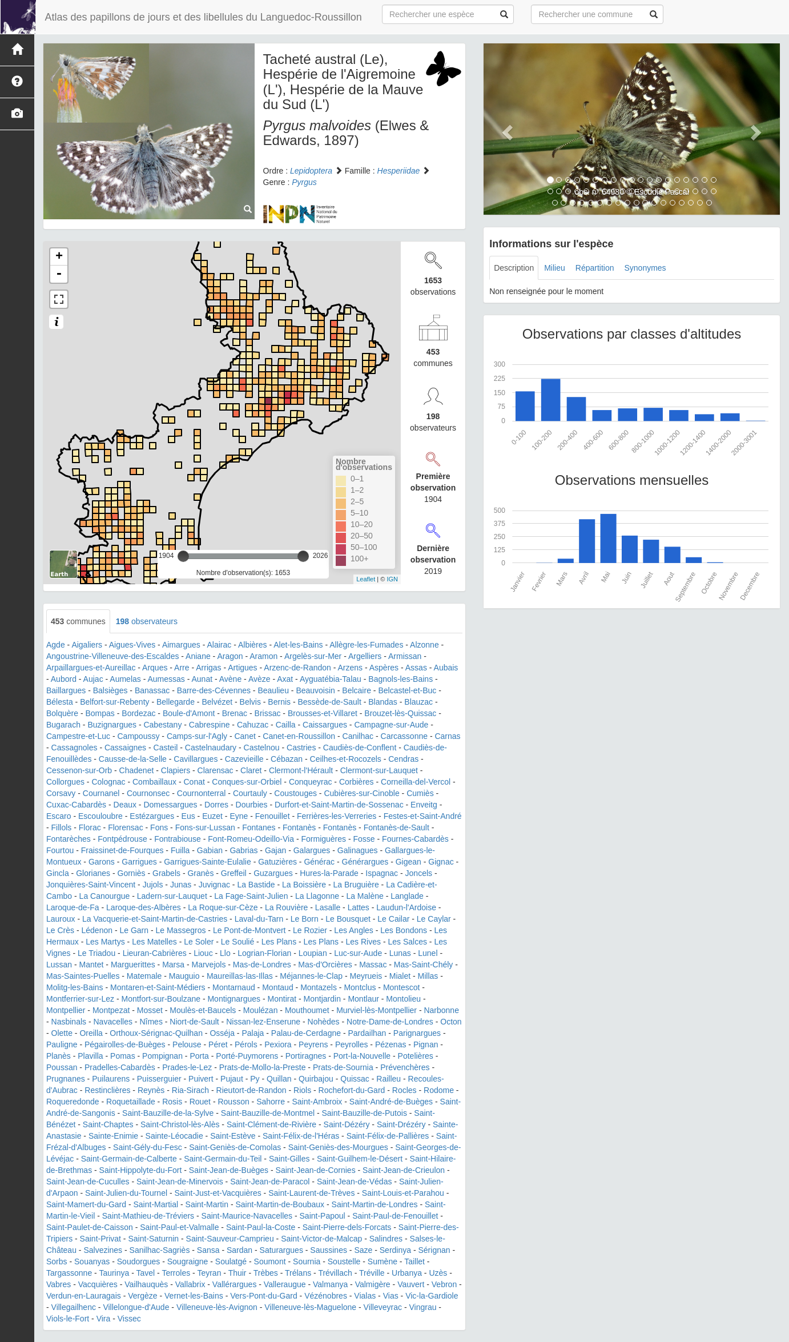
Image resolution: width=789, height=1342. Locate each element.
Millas (428, 976)
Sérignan (434, 1250)
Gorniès (132, 873)
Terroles (176, 1272)
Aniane (198, 656)
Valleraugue (285, 1284)
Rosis (172, 1101)
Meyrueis (365, 976)
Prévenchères (404, 1067)
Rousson (233, 1101)
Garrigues (139, 861)
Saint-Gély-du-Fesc (147, 1147)
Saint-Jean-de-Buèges (228, 1170)
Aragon (230, 656)
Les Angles (353, 930)
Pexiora (277, 1044)
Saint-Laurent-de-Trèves (311, 1193)
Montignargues (233, 998)
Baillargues (66, 690)
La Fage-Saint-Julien (251, 896)
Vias (390, 1295)
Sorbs (56, 1261)
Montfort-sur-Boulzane (160, 998)
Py (254, 1078)
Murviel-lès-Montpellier (376, 1010)
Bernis (279, 701)
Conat (194, 781)
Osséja (222, 1033)
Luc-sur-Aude (358, 953)
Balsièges (110, 690)
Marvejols (209, 964)
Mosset (150, 1010)
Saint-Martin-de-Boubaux (279, 1204)
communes (78, 621)
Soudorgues (138, 1261)
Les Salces (407, 941)
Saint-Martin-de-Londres (375, 1204)
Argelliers (364, 656)
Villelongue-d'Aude (136, 1307)
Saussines (328, 1250)
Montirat (282, 998)
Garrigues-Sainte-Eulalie (207, 861)
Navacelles (113, 1021)
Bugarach (63, 724)
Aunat (201, 679)
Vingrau (422, 1307)
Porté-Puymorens (247, 1055)
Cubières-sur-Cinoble (361, 793)
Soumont (270, 1261)
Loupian (313, 953)
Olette (62, 1033)
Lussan (59, 964)
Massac (373, 964)
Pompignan (162, 1055)
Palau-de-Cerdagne (306, 1033)
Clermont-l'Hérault (301, 770)
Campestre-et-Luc (78, 736)
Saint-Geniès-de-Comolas (235, 1147)
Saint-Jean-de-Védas (354, 1181)
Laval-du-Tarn (259, 918)
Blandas (382, 701)
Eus (188, 816)
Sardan (239, 1250)
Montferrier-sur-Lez (80, 998)
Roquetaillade (130, 1101)
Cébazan (287, 759)
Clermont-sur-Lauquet (379, 770)
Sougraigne (187, 1261)
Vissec (129, 1318)
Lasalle (327, 907)
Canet (244, 736)
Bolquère (62, 713)
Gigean (408, 861)
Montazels (318, 987)
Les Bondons (403, 930)
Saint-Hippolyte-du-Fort (140, 1170)
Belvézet (217, 701)
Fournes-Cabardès (415, 838)
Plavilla (90, 1055)
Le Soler (199, 941)
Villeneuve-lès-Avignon (216, 1307)
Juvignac (214, 884)
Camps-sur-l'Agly (197, 736)
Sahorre (270, 1101)
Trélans (298, 1272)
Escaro (58, 816)
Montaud (277, 987)
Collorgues (65, 781)
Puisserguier (159, 1078)
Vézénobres (325, 1295)
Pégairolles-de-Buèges (125, 1044)
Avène (230, 679)
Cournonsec (148, 793)
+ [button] (59, 257)
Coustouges (295, 793)
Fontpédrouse (122, 838)
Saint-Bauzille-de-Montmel (268, 1113)
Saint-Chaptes (108, 1124)
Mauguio (184, 976)
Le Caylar (434, 918)
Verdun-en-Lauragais (83, 1295)
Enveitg (423, 804)
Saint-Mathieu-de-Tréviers (148, 1215)
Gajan (275, 850)
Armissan (404, 656)
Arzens (350, 667)
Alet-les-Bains (298, 644)
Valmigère (373, 1284)
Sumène (382, 1261)
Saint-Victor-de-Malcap (321, 1238)
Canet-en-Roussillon (299, 736)
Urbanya (407, 1272)
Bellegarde (175, 701)
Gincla (57, 873)
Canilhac (358, 736)
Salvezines (102, 1250)
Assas (416, 667)
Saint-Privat (100, 1238)
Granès (200, 873)
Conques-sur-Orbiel (246, 781)
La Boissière (304, 884)
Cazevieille (244, 759)
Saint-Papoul (322, 1215)
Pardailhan (367, 1033)
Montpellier (65, 1010)
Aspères (383, 667)
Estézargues (152, 816)
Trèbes (265, 1272)
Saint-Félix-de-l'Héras (301, 1135)
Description (514, 267)
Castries (301, 747)
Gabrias (243, 850)
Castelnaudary (210, 747)
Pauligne (62, 1044)
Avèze (259, 679)
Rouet (200, 1101)
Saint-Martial (156, 1204)
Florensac (125, 827)
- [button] (59, 274)
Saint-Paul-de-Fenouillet (395, 1215)
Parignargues (417, 1033)
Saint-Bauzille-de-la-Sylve (168, 1113)
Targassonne (69, 1272)
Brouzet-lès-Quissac (400, 713)
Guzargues (272, 873)
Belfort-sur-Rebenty (114, 701)
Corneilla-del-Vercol (415, 781)
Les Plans (278, 941)
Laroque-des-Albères (143, 907)
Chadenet (136, 770)
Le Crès (60, 930)
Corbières (356, 781)
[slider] (183, 556)
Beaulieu (273, 690)
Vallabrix (190, 1284)
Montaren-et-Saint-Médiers (158, 987)
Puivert (201, 1078)
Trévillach (335, 1272)
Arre (181, 667)
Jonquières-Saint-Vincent (90, 884)
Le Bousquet (348, 918)
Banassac (152, 690)
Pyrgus (304, 182)
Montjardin (322, 998)
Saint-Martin (207, 1204)
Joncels (418, 873)
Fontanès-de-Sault (396, 827)
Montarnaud (233, 987)
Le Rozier (310, 930)
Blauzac (418, 701)
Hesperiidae (398, 170)
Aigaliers (86, 644)
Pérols (246, 1044)
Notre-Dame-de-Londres (390, 1021)
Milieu (554, 267)
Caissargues (325, 724)
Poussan (61, 1067)
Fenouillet (272, 816)
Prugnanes (65, 1078)
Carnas (447, 736)
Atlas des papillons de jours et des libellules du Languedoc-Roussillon (202, 17)
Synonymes (645, 267)
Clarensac (216, 770)
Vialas (365, 1295)
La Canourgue (104, 896)
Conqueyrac (310, 781)
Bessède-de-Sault (329, 701)
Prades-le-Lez (187, 1067)
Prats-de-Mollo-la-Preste (262, 1067)
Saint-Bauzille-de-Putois (363, 1113)
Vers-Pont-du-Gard (263, 1295)
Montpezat (111, 1010)
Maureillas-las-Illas (240, 976)
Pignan (425, 1044)
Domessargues (170, 804)
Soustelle (344, 1261)
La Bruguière (356, 884)
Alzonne (424, 644)
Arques (154, 667)
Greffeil (234, 873)
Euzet (212, 816)
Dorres (216, 804)
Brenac (234, 713)
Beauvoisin (315, 690)
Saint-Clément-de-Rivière (271, 1124)
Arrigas (208, 667)
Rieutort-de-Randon (251, 1090)
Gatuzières (277, 861)
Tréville (372, 1272)
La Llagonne (317, 896)
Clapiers (175, 770)
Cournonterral (201, 793)
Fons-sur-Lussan (205, 827)
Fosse (364, 838)
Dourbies (252, 804)
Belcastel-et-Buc (407, 690)
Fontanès (299, 827)
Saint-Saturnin (153, 1238)
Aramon (263, 656)
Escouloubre (100, 816)
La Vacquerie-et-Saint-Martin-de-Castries (154, 918)
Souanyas (92, 1261)
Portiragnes (306, 1055)
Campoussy (139, 736)
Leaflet (365, 579)
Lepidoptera (311, 170)
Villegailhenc (73, 1307)
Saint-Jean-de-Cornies (316, 1170)
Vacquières (98, 1284)
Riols (302, 1090)
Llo (225, 953)
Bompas (100, 713)
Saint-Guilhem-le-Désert (359, 1158)
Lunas (400, 953)
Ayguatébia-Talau (330, 679)
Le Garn (133, 930)
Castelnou (262, 747)
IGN (392, 579)
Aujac (93, 679)
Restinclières (107, 1090)
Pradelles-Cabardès (119, 1067)
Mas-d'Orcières (325, 964)
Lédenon (96, 930)
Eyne (239, 816)
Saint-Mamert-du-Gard (86, 1204)
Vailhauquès (146, 1284)
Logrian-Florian (264, 953)
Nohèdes (324, 1021)
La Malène (364, 896)
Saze (363, 1250)
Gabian (210, 850)
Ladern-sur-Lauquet (172, 896)
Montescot (401, 987)
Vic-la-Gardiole (431, 1295)
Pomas (122, 1055)
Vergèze (142, 1295)
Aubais (446, 667)
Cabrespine (209, 724)
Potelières (415, 1055)
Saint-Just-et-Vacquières (217, 1193)
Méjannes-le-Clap (311, 976)
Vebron (444, 1284)
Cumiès (419, 793)
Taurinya (114, 1272)
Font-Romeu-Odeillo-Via (251, 838)
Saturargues (281, 1250)
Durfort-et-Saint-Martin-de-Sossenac (339, 804)
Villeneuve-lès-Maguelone (310, 1307)
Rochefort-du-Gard (352, 1090)
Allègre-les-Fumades (366, 644)
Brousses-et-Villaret (322, 713)
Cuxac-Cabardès (76, 804)
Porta (199, 1055)
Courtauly (250, 793)
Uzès (438, 1272)
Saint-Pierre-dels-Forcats (347, 1227)
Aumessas (165, 679)
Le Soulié (237, 941)
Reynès (151, 1090)
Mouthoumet (307, 1010)
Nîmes (150, 1021)
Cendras (403, 759)
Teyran (209, 1272)
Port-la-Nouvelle (362, 1055)
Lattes (358, 907)
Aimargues (181, 644)
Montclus (360, 987)
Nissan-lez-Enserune (263, 1021)
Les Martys (105, 941)
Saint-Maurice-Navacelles (247, 1215)
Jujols (153, 884)
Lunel (427, 953)
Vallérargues (234, 1284)
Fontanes (258, 827)
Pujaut (231, 1078)
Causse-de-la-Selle (133, 759)
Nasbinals (68, 1021)
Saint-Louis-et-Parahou (403, 1193)
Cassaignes (125, 747)
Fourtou (60, 850)
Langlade (407, 896)
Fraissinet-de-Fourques (122, 850)
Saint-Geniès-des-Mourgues (338, 1147)
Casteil (166, 747)
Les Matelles (154, 941)
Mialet (399, 976)
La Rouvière (286, 907)
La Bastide (256, 884)
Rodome (439, 1090)
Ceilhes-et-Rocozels (345, 759)
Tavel (145, 1272)
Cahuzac (252, 724)
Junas (180, 884)
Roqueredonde (72, 1101)
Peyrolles (351, 1044)
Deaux (125, 804)
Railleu (388, 1078)
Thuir (237, 1272)
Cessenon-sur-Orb (79, 770)
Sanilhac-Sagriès (160, 1250)
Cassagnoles (74, 747)
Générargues (365, 861)
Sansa (208, 1250)
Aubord (64, 679)
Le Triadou (96, 953)
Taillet (414, 1261)
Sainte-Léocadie (174, 1135)
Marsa (173, 964)
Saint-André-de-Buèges (391, 1101)
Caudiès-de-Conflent (359, 747)
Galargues (312, 850)
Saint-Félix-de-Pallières (388, 1135)
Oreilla (90, 1033)
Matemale (144, 976)
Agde (55, 644)
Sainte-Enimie (113, 1135)
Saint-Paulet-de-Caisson (89, 1227)
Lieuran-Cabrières (155, 953)
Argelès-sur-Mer (312, 656)
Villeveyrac (383, 1307)
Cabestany (162, 724)
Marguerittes (133, 964)
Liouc (203, 953)
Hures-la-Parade (329, 873)
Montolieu (403, 998)
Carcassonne (404, 736)
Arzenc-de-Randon (297, 667)
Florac (90, 827)
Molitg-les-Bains (74, 987)
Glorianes (93, 873)
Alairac (219, 644)
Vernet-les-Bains (193, 1295)
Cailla (286, 724)
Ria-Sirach (190, 1090)
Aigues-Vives (132, 644)
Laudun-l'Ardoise (406, 907)
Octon (450, 1021)
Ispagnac (381, 873)
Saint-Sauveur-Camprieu (230, 1238)
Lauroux (60, 918)
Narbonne (441, 1010)
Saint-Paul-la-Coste (260, 1227)
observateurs (147, 621)
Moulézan (260, 1010)
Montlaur (363, 998)
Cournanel (101, 793)
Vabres (58, 1284)
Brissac (268, 713)
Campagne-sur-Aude (391, 724)
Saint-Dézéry (347, 1124)
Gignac (440, 861)
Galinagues (357, 850)
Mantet (91, 964)
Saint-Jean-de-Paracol (269, 1181)
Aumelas (125, 679)
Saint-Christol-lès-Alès (179, 1124)
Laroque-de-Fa (72, 907)
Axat (285, 679)
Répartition (594, 267)
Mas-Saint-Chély (423, 964)
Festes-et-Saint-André (423, 816)
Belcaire (356, 690)
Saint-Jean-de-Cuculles (88, 1181)
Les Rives (363, 941)
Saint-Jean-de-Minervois (179, 1181)
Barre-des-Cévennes (214, 690)
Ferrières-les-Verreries (336, 816)
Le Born (305, 918)
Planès (58, 1055)
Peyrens (313, 1044)
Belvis (250, 701)
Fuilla (180, 850)
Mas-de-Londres (262, 964)
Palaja (252, 1033)
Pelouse (187, 1044)
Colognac (108, 781)
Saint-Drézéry (401, 1124)
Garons (101, 861)
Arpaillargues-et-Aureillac (90, 667)
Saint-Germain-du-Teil (222, 1158)
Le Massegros (181, 930)
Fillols (61, 827)
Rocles (404, 1090)
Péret (217, 1044)
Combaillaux (154, 781)
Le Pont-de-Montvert (249, 930)
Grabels (166, 873)
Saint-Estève (232, 1135)
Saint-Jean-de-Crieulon (404, 1170)
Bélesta (59, 701)
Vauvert (410, 1284)
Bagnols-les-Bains (400, 679)
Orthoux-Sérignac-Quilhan (156, 1033)
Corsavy (60, 793)
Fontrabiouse (177, 838)
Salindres (385, 1238)
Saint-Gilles (289, 1158)
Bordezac (138, 713)
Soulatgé (231, 1261)
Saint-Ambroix (317, 1101)
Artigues (242, 667)
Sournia (306, 1261)
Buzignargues (111, 724)
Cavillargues (196, 759)
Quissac (354, 1078)
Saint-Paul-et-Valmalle (179, 1227)
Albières (252, 644)
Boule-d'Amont (189, 713)
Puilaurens (111, 1078)
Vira (103, 1318)
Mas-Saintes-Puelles (82, 976)
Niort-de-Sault (194, 1021)
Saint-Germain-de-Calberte (129, 1158)
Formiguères (323, 838)
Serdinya (395, 1250)
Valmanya (330, 1284)
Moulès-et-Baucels (203, 1010)
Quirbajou (316, 1078)
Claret (250, 770)
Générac (319, 861)
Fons (159, 827)
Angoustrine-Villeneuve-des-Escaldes (112, 656)
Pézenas (390, 1044)
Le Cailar (393, 918)
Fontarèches (68, 838)
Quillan (279, 1078)
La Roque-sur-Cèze (222, 907)
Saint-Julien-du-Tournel (126, 1193)
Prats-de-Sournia (343, 1067)
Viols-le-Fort (67, 1318)
